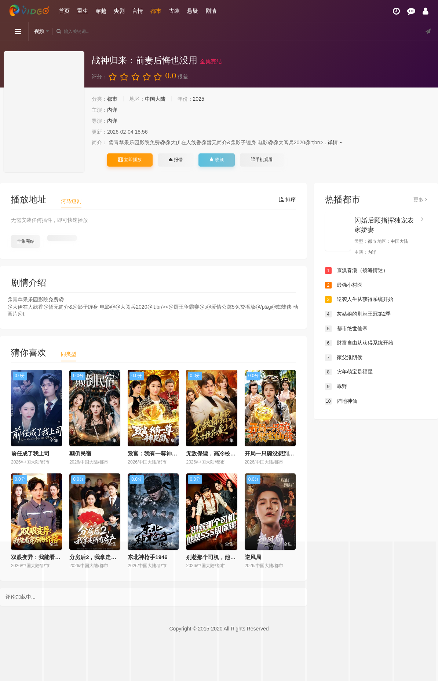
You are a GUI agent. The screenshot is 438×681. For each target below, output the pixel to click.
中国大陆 (155, 99)
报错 (175, 159)
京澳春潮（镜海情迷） (356, 270)
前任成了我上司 (30, 453)
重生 (82, 11)
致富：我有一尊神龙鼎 (155, 453)
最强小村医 (343, 285)
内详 (112, 110)
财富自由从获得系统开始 (359, 343)
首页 (64, 11)
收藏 (216, 159)
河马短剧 (71, 201)
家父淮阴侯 (343, 357)
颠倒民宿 (80, 453)
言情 (137, 11)
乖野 (336, 386)
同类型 (68, 354)
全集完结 (25, 241)
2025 (198, 99)
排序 (287, 199)
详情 (335, 142)
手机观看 (262, 159)
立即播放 (130, 159)
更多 (420, 199)
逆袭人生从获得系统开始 (359, 299)
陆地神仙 (341, 401)
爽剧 (119, 11)
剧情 (210, 11)
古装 (174, 11)
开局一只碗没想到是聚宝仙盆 (280, 453)
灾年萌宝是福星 (349, 372)
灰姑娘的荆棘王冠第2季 (358, 314)
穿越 (100, 11)
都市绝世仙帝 (346, 328)
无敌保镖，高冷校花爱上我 (219, 453)
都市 (155, 11)
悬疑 (192, 11)
